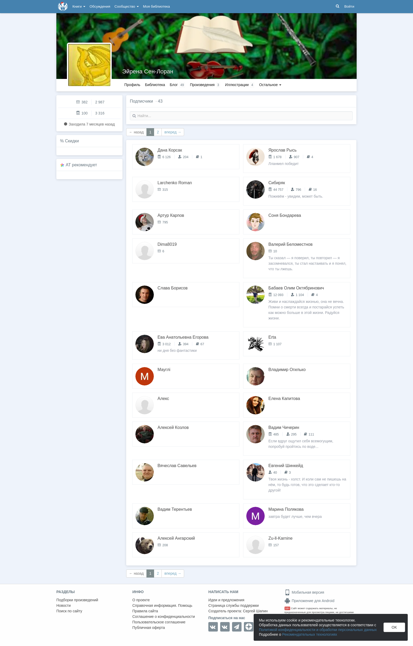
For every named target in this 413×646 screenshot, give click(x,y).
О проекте (141, 600)
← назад (136, 132)
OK (394, 627)
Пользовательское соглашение (159, 622)
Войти (349, 6)
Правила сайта (145, 611)
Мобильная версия (304, 592)
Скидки (72, 141)
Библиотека (155, 85)
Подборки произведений (77, 600)
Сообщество (127, 6)
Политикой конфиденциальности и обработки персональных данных (318, 630)
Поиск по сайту (69, 611)
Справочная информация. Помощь (162, 605)
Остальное (270, 85)
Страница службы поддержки (233, 605)
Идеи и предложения (226, 600)
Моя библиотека (156, 6)
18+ (287, 608)
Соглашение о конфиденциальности (163, 616)
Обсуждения (100, 6)
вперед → (172, 132)
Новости (63, 605)
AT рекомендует (81, 165)
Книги (78, 6)
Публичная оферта (148, 627)
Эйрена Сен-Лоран (147, 71)
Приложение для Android (309, 601)
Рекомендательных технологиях (309, 634)
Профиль (132, 85)
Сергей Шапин (255, 611)
